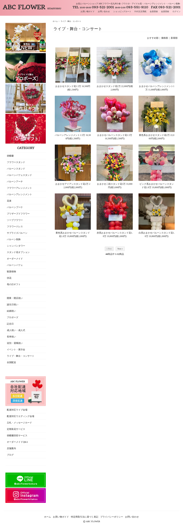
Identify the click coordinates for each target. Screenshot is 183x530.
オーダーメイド (15, 258)
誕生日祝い (12, 304)
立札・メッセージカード (19, 422)
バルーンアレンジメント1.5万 (70, 135)
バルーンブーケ (15, 207)
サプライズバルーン (17, 233)
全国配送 (11, 362)
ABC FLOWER (32, 7)
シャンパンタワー (16, 246)
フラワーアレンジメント (19, 188)
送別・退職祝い (15, 343)
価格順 (164, 38)
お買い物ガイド (88, 11)
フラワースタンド (16, 162)
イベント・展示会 (16, 349)
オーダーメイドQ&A (17, 442)
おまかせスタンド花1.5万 (68, 86)
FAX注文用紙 (140, 11)
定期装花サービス (16, 429)
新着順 (174, 38)
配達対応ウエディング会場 (20, 416)
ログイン (176, 11)
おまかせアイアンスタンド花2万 (72, 184)
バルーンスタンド (16, 168)
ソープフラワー (15, 220)
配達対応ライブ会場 (17, 410)
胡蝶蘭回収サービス (17, 435)
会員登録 (154, 11)
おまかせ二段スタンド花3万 (111, 184)
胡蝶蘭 (10, 156)
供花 (9, 278)
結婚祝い (11, 311)
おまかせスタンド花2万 (109, 86)
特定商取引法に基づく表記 (84, 517)
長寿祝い (11, 336)
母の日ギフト (14, 284)
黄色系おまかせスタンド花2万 (154, 135)
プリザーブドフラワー (18, 213)
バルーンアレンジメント (19, 194)
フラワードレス (15, 226)
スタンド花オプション (18, 252)
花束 (9, 201)
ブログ (10, 455)
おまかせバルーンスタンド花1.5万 (114, 135)
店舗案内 (11, 448)
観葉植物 (11, 271)
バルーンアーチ (15, 181)
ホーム (55, 21)
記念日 (10, 324)
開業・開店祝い (15, 298)
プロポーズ (12, 317)
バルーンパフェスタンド (19, 175)
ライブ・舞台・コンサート (71, 21)
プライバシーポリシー (111, 517)
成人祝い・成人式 (16, 330)
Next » (120, 249)
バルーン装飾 (14, 239)
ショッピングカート (122, 11)
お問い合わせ (104, 11)
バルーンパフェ (15, 265)
